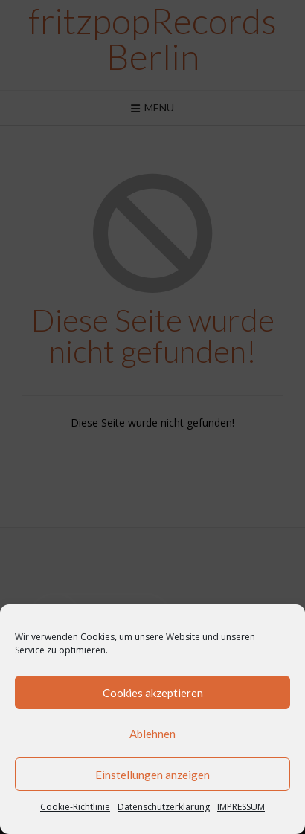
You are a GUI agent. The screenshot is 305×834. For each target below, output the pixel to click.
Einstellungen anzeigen (152, 774)
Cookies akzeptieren (153, 692)
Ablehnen (152, 733)
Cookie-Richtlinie (75, 807)
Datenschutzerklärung (164, 807)
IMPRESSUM (241, 807)
